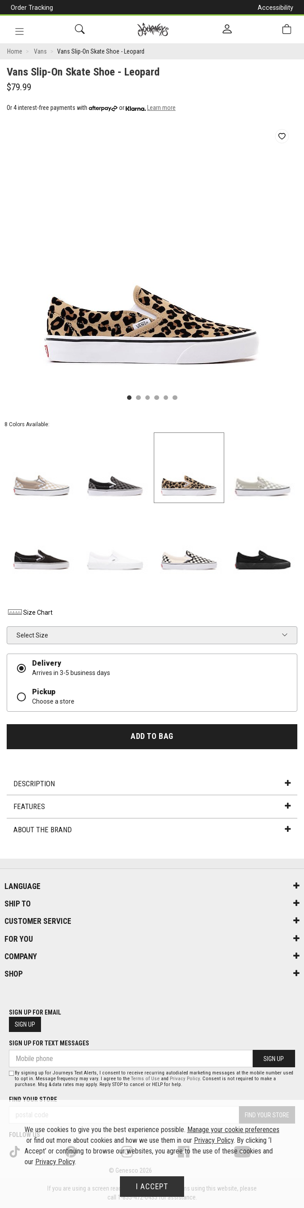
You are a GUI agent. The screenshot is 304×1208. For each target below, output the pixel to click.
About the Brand (151, 830)
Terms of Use (145, 1079)
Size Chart (30, 612)
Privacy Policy (185, 1079)
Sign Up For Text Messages (49, 1043)
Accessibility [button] (275, 7)
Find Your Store (33, 1099)
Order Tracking (32, 7)
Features (151, 806)
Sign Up (25, 1024)
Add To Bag (152, 736)
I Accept (152, 1186)
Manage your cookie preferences (233, 1129)
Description (151, 784)
